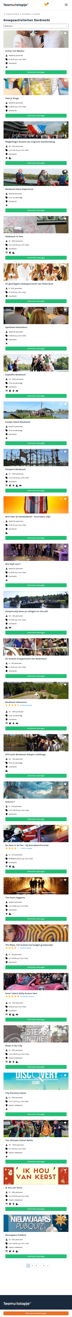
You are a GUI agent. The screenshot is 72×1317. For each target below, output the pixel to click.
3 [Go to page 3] (36, 1266)
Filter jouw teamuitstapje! (36, 1313)
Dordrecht (35, 14)
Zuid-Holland (24, 14)
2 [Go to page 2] (32, 1266)
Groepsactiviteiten (11, 14)
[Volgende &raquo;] (48, 1266)
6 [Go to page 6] (43, 1266)
